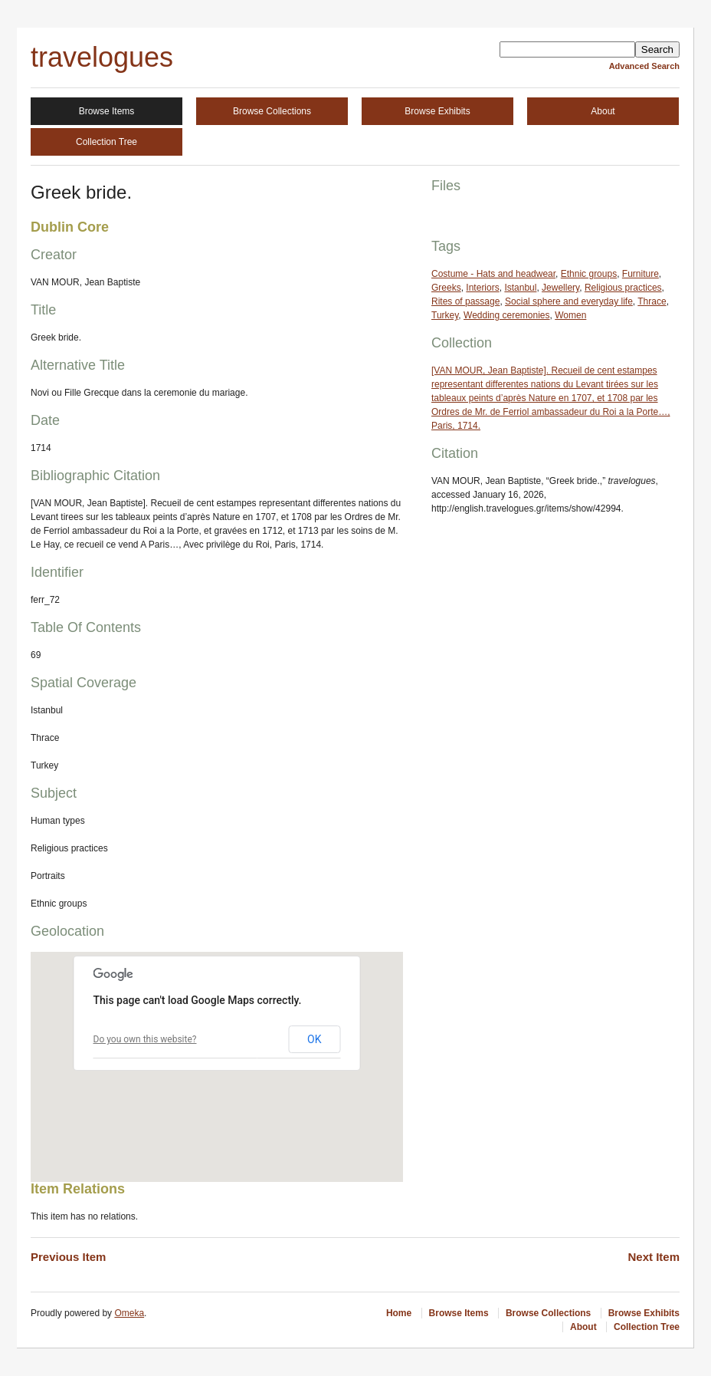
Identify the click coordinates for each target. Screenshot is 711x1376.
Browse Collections (272, 111)
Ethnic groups (589, 273)
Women (570, 315)
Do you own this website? (145, 1039)
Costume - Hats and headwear (493, 273)
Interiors (482, 287)
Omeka (129, 1313)
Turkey (444, 315)
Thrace (651, 301)
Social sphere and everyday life (569, 301)
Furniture (640, 273)
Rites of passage (465, 301)
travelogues (102, 57)
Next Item (653, 1256)
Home (398, 1313)
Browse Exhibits (437, 111)
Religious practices (623, 287)
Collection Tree (106, 142)
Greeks (446, 287)
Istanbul (520, 287)
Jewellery (560, 287)
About (602, 111)
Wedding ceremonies (507, 315)
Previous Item (68, 1256)
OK (314, 1039)
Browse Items (107, 111)
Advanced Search (644, 66)
